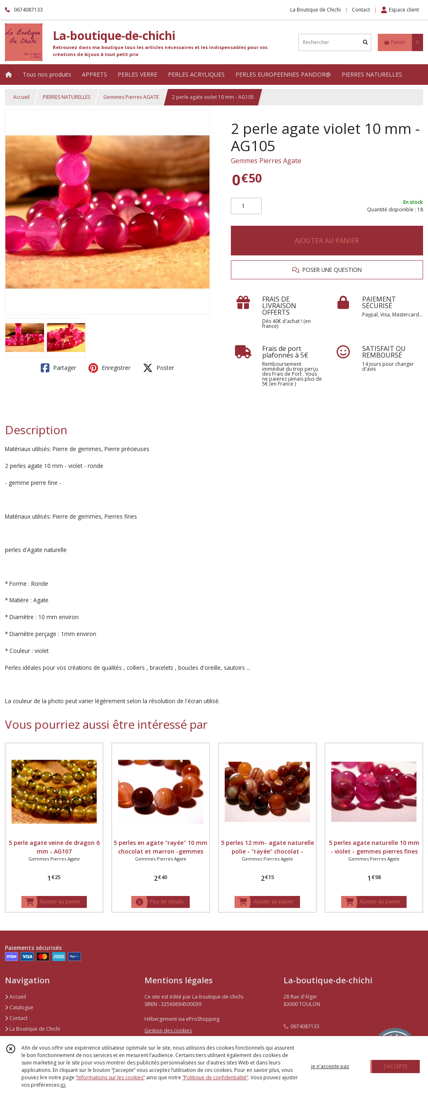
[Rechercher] (365, 42)
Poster (158, 368)
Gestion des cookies (168, 1030)
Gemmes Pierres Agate (266, 160)
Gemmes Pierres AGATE (131, 97)
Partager (58, 368)
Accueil (21, 97)
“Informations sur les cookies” (110, 1077)
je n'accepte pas (330, 1066)
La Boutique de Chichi (32, 1028)
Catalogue (19, 1007)
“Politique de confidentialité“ (215, 1077)
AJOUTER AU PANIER (327, 240)
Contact (361, 9)
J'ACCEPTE (395, 1066)
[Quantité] (246, 206)
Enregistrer (109, 368)
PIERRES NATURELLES (66, 97)
